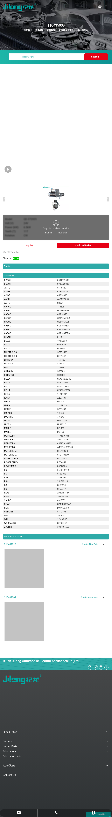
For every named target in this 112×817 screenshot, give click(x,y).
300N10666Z (63, 527)
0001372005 (63, 280)
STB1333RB (63, 451)
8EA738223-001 (64, 382)
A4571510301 (63, 439)
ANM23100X (63, 299)
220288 (60, 367)
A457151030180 (65, 447)
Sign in (48, 232)
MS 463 (60, 428)
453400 (60, 364)
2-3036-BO (62, 519)
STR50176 (62, 523)
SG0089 (61, 371)
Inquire (29, 245)
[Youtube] (106, 667)
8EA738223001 (64, 390)
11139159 (62, 405)
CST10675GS (63, 326)
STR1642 (61, 356)
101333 (60, 413)
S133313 (61, 485)
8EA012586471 (64, 386)
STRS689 (61, 288)
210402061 (10, 597)
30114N (60, 515)
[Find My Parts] (47, 56)
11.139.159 (62, 394)
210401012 (10, 544)
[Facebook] (90, 667)
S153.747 (61, 477)
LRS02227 (62, 420)
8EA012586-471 (64, 379)
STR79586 (62, 352)
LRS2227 (61, 424)
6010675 (61, 500)
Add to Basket (82, 245)
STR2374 (61, 512)
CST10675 (62, 314)
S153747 (61, 489)
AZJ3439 (61, 398)
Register (62, 232)
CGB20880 (62, 295)
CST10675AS (63, 318)
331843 (60, 417)
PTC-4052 (62, 458)
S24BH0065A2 (64, 504)
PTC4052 (61, 462)
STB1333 (61, 409)
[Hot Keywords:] (96, 56)
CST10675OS (63, 329)
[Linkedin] (101, 667)
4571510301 (63, 436)
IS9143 (60, 401)
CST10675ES (63, 322)
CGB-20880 (62, 291)
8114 (59, 337)
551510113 (62, 481)
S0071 (60, 303)
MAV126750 (63, 508)
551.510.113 (63, 470)
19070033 (62, 341)
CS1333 (61, 375)
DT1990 (61, 348)
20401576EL (63, 496)
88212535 (62, 466)
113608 (60, 307)
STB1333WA (63, 455)
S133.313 (61, 474)
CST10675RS (63, 333)
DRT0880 (61, 345)
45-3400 (61, 360)
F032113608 (63, 310)
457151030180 (64, 443)
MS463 (60, 432)
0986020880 (63, 284)
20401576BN (63, 493)
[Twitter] (96, 667)
